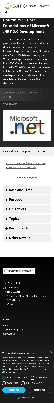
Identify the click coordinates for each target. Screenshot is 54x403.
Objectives (39, 151)
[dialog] (27, 376)
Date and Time (10, 151)
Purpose (26, 151)
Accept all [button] (14, 390)
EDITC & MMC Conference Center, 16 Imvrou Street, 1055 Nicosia (26, 165)
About (6, 325)
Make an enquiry (27, 177)
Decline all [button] (39, 390)
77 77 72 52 (14, 283)
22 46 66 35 (13, 287)
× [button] (51, 352)
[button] (27, 398)
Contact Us (9, 334)
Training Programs (13, 329)
